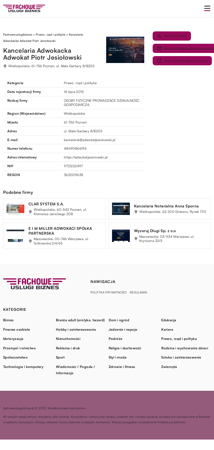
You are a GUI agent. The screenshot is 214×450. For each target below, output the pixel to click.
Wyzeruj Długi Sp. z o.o (155, 230)
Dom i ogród (119, 320)
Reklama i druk (68, 348)
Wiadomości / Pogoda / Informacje (75, 370)
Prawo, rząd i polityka (80, 83)
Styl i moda (117, 357)
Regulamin (138, 292)
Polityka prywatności (108, 292)
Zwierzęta (169, 367)
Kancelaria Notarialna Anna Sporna (166, 206)
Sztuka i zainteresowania (181, 357)
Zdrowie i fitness (122, 367)
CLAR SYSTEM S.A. (46, 204)
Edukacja (168, 320)
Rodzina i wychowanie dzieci (184, 348)
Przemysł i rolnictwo (19, 348)
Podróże (115, 339)
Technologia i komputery (23, 367)
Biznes (8, 320)
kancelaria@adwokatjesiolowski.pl (90, 140)
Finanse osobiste (16, 329)
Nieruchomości (68, 339)
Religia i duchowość (125, 348)
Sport (60, 357)
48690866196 (75, 148)
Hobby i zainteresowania (76, 329)
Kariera (167, 329)
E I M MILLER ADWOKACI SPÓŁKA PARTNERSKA (60, 230)
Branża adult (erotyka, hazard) (80, 320)
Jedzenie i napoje (123, 329)
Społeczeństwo (15, 357)
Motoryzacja (13, 339)
